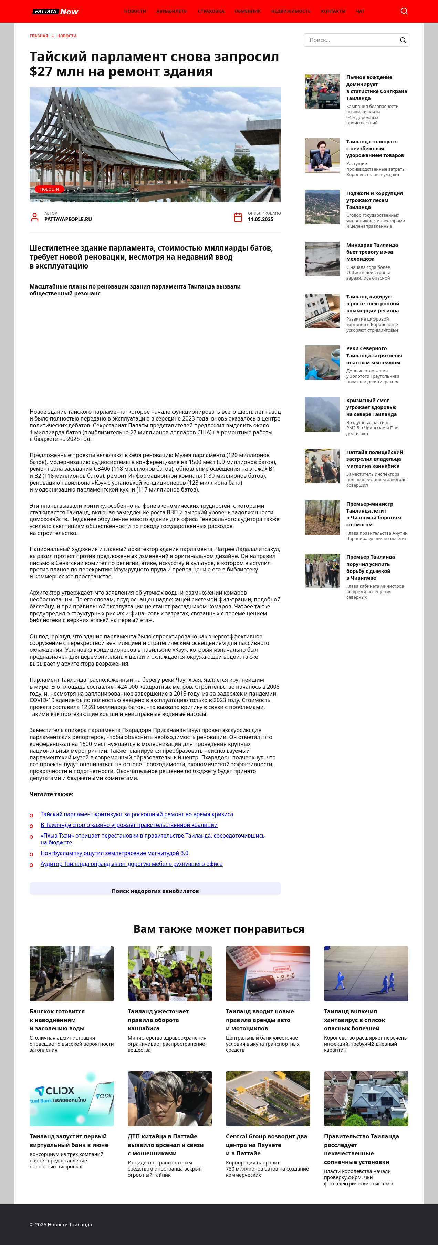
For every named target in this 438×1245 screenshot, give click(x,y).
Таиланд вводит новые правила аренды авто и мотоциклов (261, 1019)
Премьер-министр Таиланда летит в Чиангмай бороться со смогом (373, 514)
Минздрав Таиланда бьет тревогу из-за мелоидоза (372, 252)
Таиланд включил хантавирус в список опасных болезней (356, 1019)
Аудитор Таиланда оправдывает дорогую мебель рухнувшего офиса (132, 864)
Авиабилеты (172, 11)
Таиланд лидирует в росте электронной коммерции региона (372, 304)
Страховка (211, 11)
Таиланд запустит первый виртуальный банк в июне (71, 1140)
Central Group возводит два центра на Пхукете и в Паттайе (262, 1144)
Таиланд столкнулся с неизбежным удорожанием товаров (375, 148)
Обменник (247, 11)
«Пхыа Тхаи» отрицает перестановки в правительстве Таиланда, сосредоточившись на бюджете (153, 839)
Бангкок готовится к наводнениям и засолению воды (58, 1019)
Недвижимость (291, 11)
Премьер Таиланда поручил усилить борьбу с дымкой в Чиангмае (370, 567)
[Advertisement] (155, 354)
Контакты (333, 11)
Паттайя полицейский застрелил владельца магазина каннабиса (374, 459)
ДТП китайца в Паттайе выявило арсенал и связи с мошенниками (167, 1144)
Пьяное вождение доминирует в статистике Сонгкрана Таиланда (376, 87)
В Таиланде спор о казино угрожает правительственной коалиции (129, 825)
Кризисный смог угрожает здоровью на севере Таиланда (371, 407)
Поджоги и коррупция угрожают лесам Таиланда (374, 200)
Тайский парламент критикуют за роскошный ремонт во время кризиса (137, 814)
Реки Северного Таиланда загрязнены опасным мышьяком (374, 355)
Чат (360, 11)
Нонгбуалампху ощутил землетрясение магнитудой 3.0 (114, 853)
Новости (135, 11)
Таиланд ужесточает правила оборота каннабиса (159, 1019)
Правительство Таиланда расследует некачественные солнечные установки (363, 1149)
